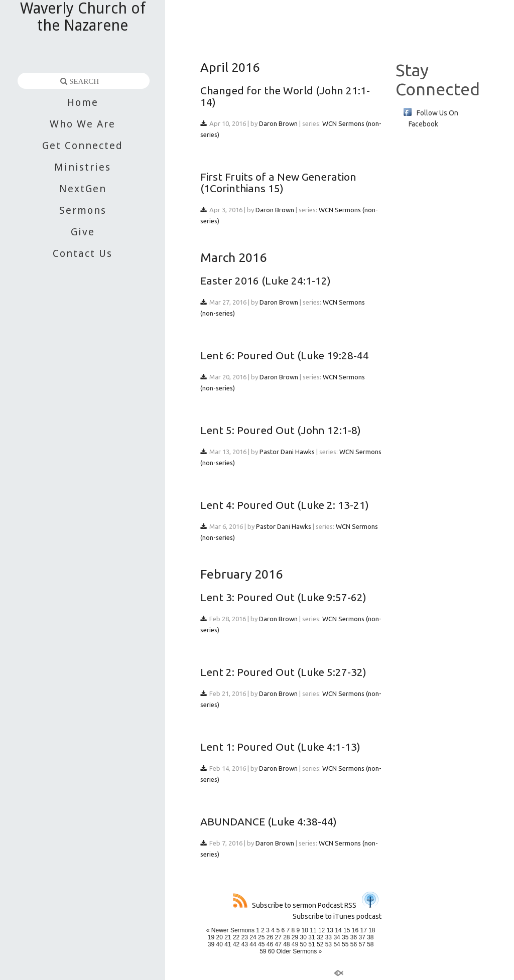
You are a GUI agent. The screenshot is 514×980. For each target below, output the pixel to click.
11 (313, 930)
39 (211, 944)
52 (320, 944)
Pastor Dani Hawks (287, 451)
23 (244, 937)
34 (336, 937)
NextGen (82, 189)
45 (261, 944)
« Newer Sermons (230, 930)
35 (345, 937)
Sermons (82, 210)
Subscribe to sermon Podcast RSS (294, 905)
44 (252, 944)
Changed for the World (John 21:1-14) (285, 96)
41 (227, 944)
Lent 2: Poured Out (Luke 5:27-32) (283, 672)
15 (346, 930)
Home (82, 102)
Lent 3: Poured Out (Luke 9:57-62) (283, 597)
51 (311, 944)
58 (370, 944)
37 (361, 937)
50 (303, 944)
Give (83, 232)
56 (353, 944)
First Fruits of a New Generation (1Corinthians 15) (278, 182)
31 (311, 937)
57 (361, 944)
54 (336, 944)
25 (261, 937)
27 (278, 937)
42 (236, 944)
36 (353, 937)
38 (370, 937)
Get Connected (82, 145)
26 (270, 937)
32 (320, 937)
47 (278, 944)
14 (338, 930)
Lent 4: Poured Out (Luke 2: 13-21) (284, 505)
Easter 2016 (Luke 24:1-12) (265, 280)
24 (252, 937)
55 (345, 944)
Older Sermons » (299, 951)
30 (303, 937)
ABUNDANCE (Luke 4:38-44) (268, 821)
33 (328, 937)
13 (330, 930)
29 (295, 937)
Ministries (82, 167)
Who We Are (82, 124)
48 (286, 944)
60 (271, 951)
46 (270, 944)
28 (286, 937)
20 (219, 937)
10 (305, 930)
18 (371, 930)
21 (227, 937)
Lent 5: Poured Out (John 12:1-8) (280, 430)
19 (211, 937)
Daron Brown (278, 123)
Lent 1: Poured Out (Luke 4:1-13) (280, 747)
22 (236, 937)
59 (263, 951)
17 (363, 930)
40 (219, 944)
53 (328, 944)
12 (321, 930)
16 (355, 930)
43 (244, 944)
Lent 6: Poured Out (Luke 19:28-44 (284, 355)
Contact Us (82, 253)
